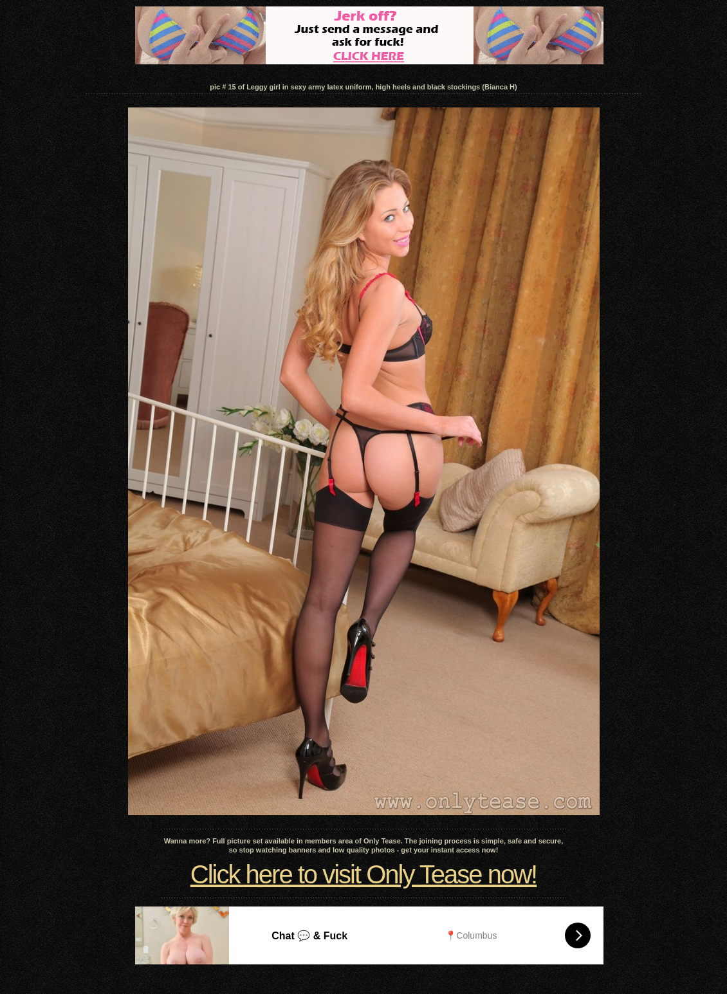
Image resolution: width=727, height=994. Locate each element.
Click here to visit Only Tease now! (363, 874)
